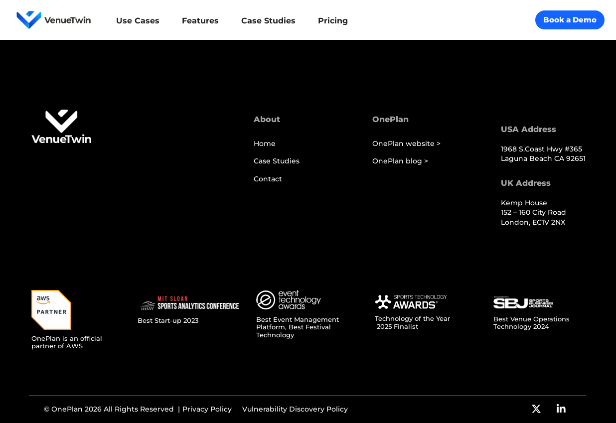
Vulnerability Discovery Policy (295, 409)
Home (265, 143)
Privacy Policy (207, 409)
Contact (268, 179)
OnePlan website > (406, 143)
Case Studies (277, 161)
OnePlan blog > (400, 161)
